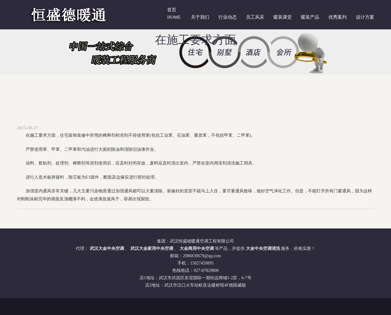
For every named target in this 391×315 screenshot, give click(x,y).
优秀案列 (337, 17)
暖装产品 (310, 17)
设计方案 (365, 17)
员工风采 (255, 17)
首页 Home (174, 13)
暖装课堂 (282, 17)
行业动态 (227, 17)
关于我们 (200, 17)
